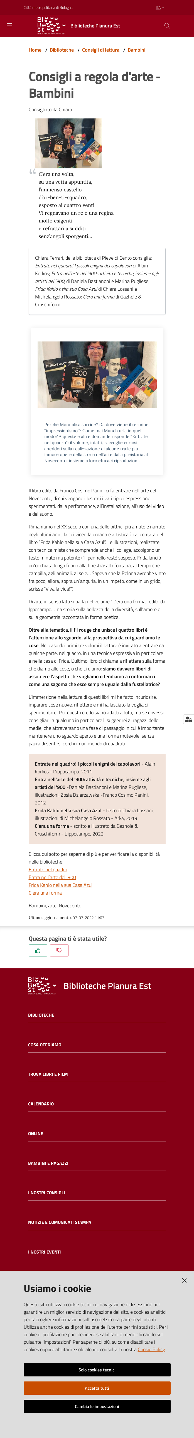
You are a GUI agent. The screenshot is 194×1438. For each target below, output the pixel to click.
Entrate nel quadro (48, 869)
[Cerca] (167, 25)
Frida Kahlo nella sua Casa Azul (60, 885)
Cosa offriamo (44, 1045)
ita (161, 7)
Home (35, 50)
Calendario (41, 1104)
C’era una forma (45, 893)
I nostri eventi (44, 1252)
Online (35, 1133)
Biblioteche (62, 50)
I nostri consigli (46, 1192)
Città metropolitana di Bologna (48, 7)
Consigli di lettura (100, 50)
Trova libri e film (48, 1074)
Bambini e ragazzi (48, 1163)
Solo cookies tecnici (97, 1369)
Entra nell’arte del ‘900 (52, 877)
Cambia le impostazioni (97, 1406)
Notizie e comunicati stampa (59, 1222)
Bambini (136, 50)
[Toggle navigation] (9, 25)
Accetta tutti (97, 1388)
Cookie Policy (151, 1349)
